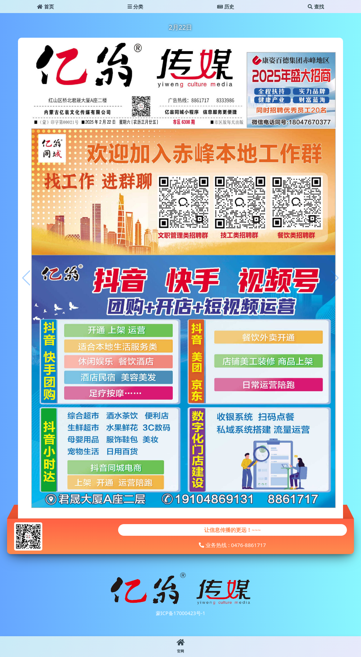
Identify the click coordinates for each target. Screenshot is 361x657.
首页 (45, 6)
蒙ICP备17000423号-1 (181, 613)
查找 (316, 6)
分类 (135, 6)
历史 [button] (225, 6)
